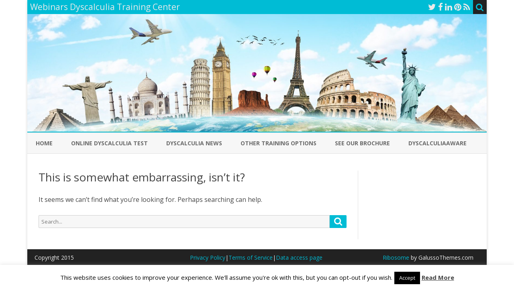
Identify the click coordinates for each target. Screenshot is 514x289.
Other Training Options (278, 143)
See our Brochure (362, 143)
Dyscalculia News (194, 143)
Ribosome (396, 257)
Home (44, 143)
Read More (438, 277)
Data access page (299, 257)
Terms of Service (250, 257)
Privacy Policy (207, 257)
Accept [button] (407, 277)
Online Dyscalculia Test (109, 143)
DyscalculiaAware (437, 143)
